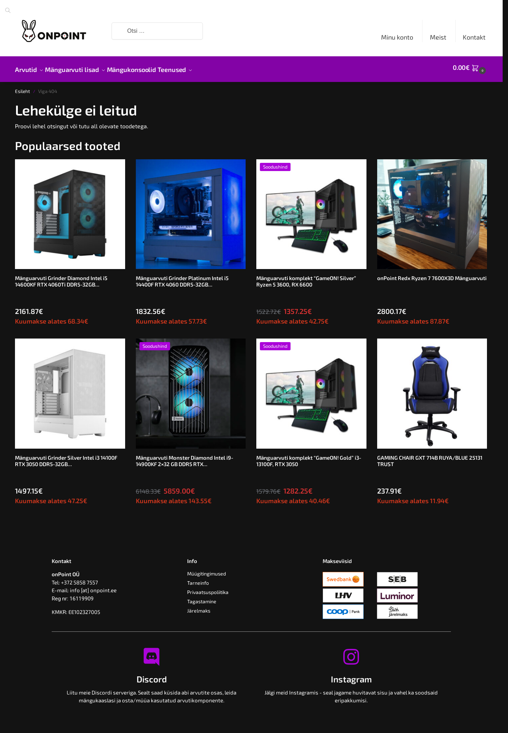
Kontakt (474, 37)
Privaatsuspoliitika (208, 588)
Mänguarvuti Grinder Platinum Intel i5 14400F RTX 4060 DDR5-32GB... (182, 277)
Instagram (351, 675)
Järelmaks (198, 607)
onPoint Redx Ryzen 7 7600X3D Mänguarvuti (432, 274)
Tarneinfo (198, 579)
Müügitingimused (206, 570)
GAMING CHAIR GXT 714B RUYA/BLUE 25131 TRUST (429, 456)
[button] (470, 67)
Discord (152, 675)
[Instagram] (351, 653)
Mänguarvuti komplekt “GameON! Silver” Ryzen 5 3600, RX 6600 (306, 277)
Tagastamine (201, 597)
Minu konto (397, 37)
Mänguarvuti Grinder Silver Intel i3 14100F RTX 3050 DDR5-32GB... (66, 456)
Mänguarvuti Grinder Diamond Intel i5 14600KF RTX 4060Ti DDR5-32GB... (61, 277)
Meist (438, 37)
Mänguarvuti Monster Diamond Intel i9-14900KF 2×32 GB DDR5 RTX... (184, 456)
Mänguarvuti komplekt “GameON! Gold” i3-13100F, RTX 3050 (308, 456)
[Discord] (151, 653)
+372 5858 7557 (79, 578)
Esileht (22, 87)
